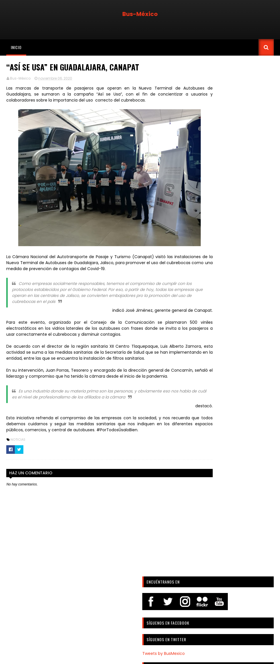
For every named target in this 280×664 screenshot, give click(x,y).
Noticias (17, 451)
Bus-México (140, 14)
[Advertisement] (236, 596)
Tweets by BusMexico (218, 157)
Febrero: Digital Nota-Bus (228, 188)
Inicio (15, 47)
